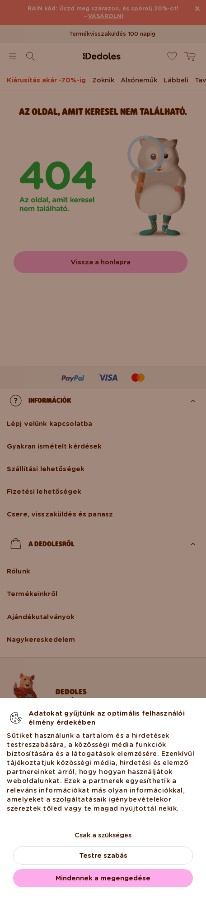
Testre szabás (103, 855)
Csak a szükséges (103, 835)
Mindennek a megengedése (103, 878)
